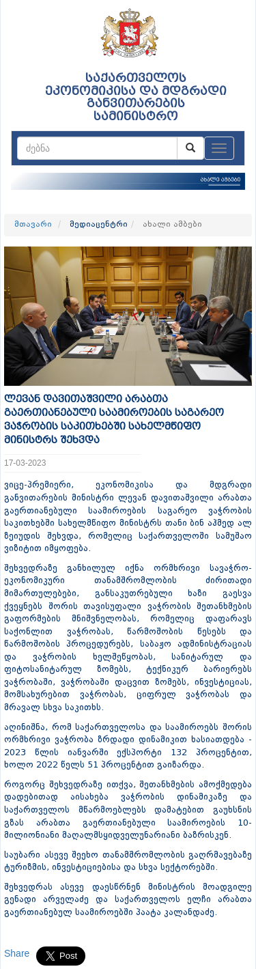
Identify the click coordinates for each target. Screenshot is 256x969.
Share (16, 953)
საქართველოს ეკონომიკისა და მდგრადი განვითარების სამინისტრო (136, 97)
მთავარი (33, 225)
